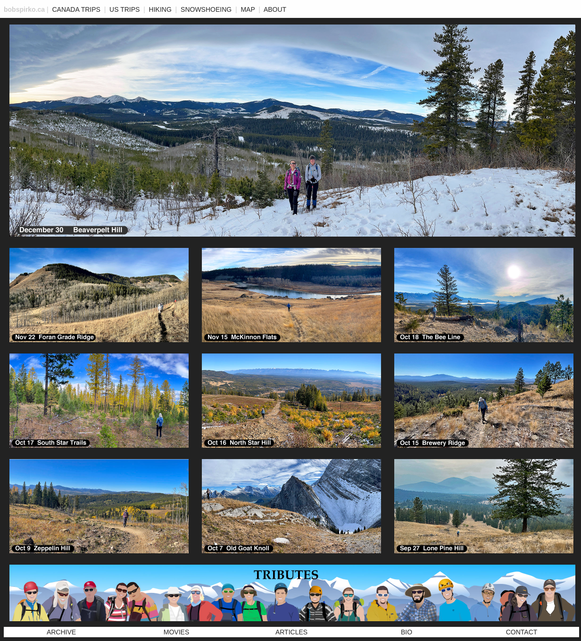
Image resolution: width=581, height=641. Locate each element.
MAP (248, 9)
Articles (291, 632)
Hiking (160, 9)
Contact (522, 632)
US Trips (124, 9)
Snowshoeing (206, 9)
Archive (61, 632)
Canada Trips (76, 9)
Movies (176, 632)
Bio (406, 632)
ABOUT (275, 9)
